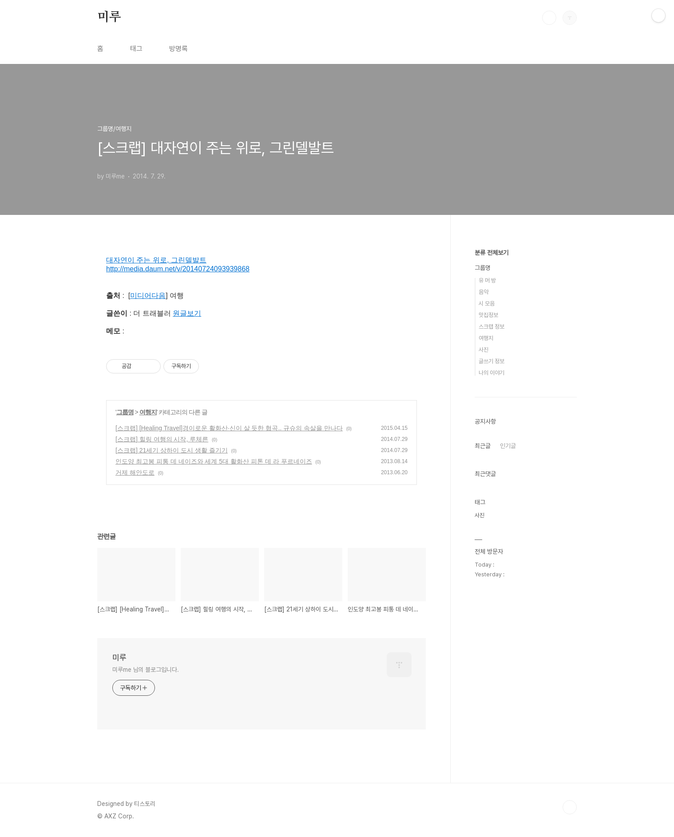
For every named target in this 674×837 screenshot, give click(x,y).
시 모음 (487, 303)
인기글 (508, 445)
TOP (570, 807)
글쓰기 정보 (491, 361)
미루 (109, 17)
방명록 (178, 48)
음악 (483, 292)
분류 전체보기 (491, 252)
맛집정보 (488, 315)
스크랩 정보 (491, 326)
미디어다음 (148, 295)
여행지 (148, 412)
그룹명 (125, 412)
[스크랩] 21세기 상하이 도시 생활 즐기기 (171, 450)
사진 (483, 349)
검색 (549, 17)
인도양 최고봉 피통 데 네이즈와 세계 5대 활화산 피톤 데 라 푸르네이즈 (213, 461)
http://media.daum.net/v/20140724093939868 (178, 269)
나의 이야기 (491, 372)
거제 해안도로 (135, 472)
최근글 (483, 445)
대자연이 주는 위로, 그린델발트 (156, 260)
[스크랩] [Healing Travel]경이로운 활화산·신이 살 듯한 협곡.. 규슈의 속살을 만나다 (229, 428)
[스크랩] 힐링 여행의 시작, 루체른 (161, 439)
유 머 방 (487, 280)
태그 (136, 48)
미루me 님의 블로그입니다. (145, 669)
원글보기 (187, 313)
